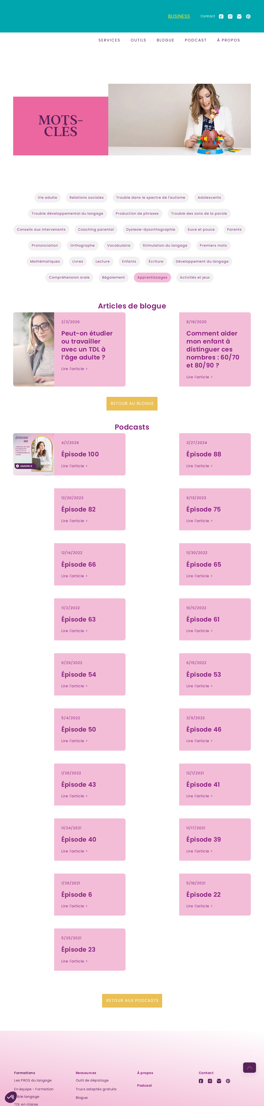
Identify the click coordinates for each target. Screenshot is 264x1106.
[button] (109, 40)
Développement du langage (202, 261)
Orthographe (82, 245)
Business (179, 16)
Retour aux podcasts (132, 1000)
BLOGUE (166, 40)
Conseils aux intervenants (41, 229)
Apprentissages (152, 277)
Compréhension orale (69, 277)
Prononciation (45, 245)
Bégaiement (113, 277)
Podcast (196, 40)
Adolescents (209, 197)
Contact (208, 16)
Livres (77, 261)
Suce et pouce (201, 229)
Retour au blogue (132, 403)
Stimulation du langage (165, 245)
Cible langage (26, 1096)
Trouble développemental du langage (67, 213)
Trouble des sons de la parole (199, 213)
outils (138, 40)
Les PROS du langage (33, 1080)
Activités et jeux (195, 277)
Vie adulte (47, 197)
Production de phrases (137, 213)
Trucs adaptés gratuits (96, 1089)
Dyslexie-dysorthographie (150, 229)
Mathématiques (45, 261)
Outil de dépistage (92, 1080)
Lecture (103, 261)
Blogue (82, 1097)
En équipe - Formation (34, 1089)
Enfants (129, 261)
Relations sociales (87, 197)
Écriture (156, 261)
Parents (234, 229)
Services (109, 40)
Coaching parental (96, 229)
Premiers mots (213, 245)
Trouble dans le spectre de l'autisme (150, 197)
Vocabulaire (118, 245)
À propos (228, 40)
